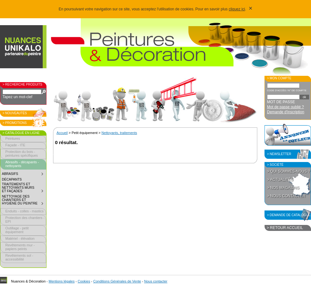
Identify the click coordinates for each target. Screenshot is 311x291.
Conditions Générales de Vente (117, 281)
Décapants (12, 179)
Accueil (62, 133)
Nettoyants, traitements (119, 133)
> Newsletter (279, 154)
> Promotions (15, 123)
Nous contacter (155, 281)
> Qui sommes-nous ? (288, 171)
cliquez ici (237, 9)
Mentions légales (62, 281)
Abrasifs (24, 174)
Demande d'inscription (285, 112)
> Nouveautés (15, 113)
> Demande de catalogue (288, 215)
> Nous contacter (286, 196)
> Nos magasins (283, 188)
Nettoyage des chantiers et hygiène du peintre (24, 201)
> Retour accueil (285, 228)
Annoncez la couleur (288, 135)
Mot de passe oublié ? (285, 107)
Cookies (84, 281)
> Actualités (280, 179)
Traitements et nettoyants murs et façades (24, 188)
